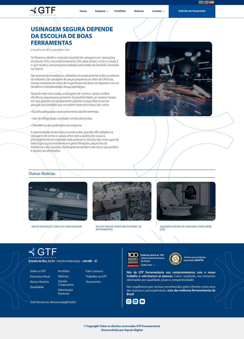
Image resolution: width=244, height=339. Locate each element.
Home (83, 11)
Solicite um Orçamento (192, 11)
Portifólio (120, 11)
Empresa (100, 11)
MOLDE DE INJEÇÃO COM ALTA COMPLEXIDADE (57, 227)
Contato (157, 11)
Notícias (139, 11)
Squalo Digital (133, 330)
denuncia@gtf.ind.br (63, 302)
